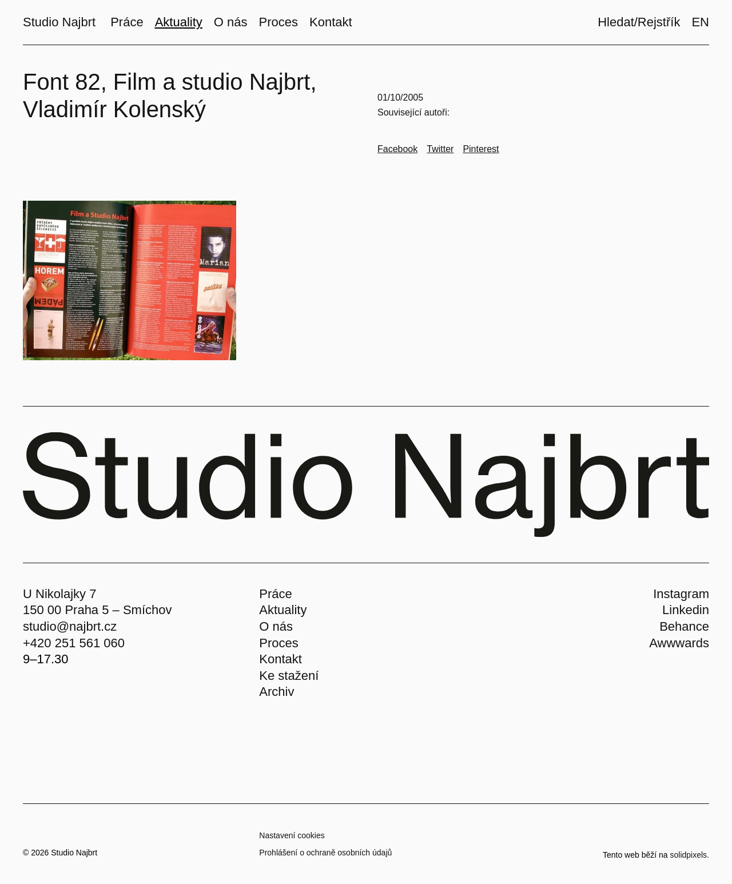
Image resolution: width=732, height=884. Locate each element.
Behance (684, 626)
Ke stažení (289, 675)
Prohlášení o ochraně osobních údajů (325, 852)
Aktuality (283, 610)
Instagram (681, 594)
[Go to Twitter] (440, 149)
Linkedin (685, 610)
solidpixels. (689, 854)
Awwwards (679, 643)
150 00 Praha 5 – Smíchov (97, 610)
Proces (278, 643)
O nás (276, 626)
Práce (275, 594)
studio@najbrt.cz (70, 626)
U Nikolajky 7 (59, 594)
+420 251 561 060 (74, 643)
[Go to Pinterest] (481, 149)
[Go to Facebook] (397, 149)
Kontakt (280, 659)
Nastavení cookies (291, 835)
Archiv (276, 691)
